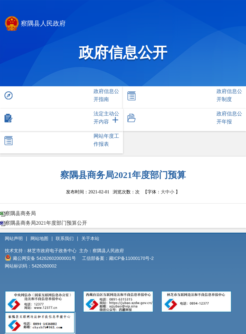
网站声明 (14, 238)
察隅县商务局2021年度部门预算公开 (46, 223)
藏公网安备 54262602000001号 (40, 257)
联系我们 (65, 238)
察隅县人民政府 (35, 24)
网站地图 (39, 238)
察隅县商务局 (20, 213)
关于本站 (90, 238)
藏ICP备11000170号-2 (131, 258)
